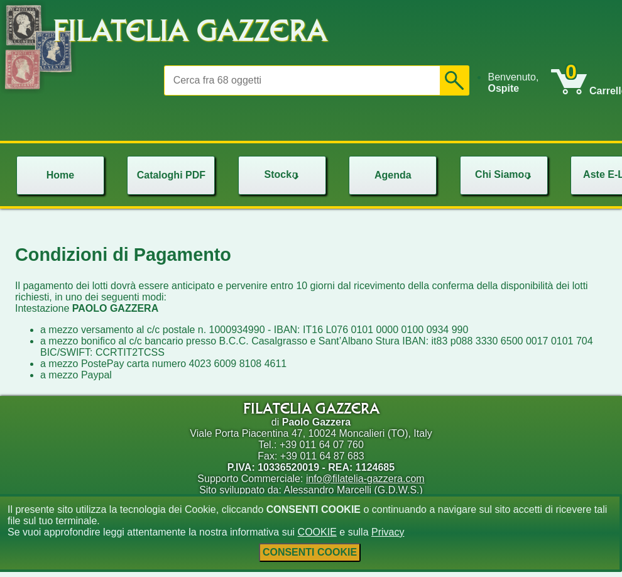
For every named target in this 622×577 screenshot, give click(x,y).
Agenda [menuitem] (393, 175)
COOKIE (317, 532)
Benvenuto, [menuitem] (513, 83)
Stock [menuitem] (283, 174)
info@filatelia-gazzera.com (365, 478)
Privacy (387, 532)
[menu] (519, 83)
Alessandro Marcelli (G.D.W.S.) (352, 490)
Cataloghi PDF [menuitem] (171, 175)
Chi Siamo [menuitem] (504, 174)
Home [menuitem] (60, 175)
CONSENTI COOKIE (310, 552)
